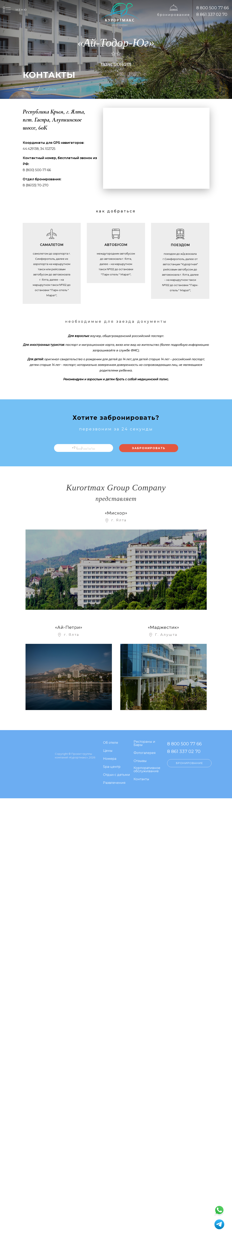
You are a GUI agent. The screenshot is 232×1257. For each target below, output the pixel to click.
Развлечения (114, 783)
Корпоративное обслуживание (147, 769)
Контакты (49, 89)
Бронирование (173, 15)
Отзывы (140, 761)
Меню (21, 9)
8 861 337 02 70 (211, 14)
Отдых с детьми (116, 775)
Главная (28, 89)
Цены (107, 751)
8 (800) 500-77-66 (37, 170)
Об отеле (110, 743)
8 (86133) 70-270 (35, 185)
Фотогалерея (145, 753)
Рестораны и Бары (144, 743)
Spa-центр (112, 767)
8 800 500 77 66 (212, 7)
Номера (109, 759)
